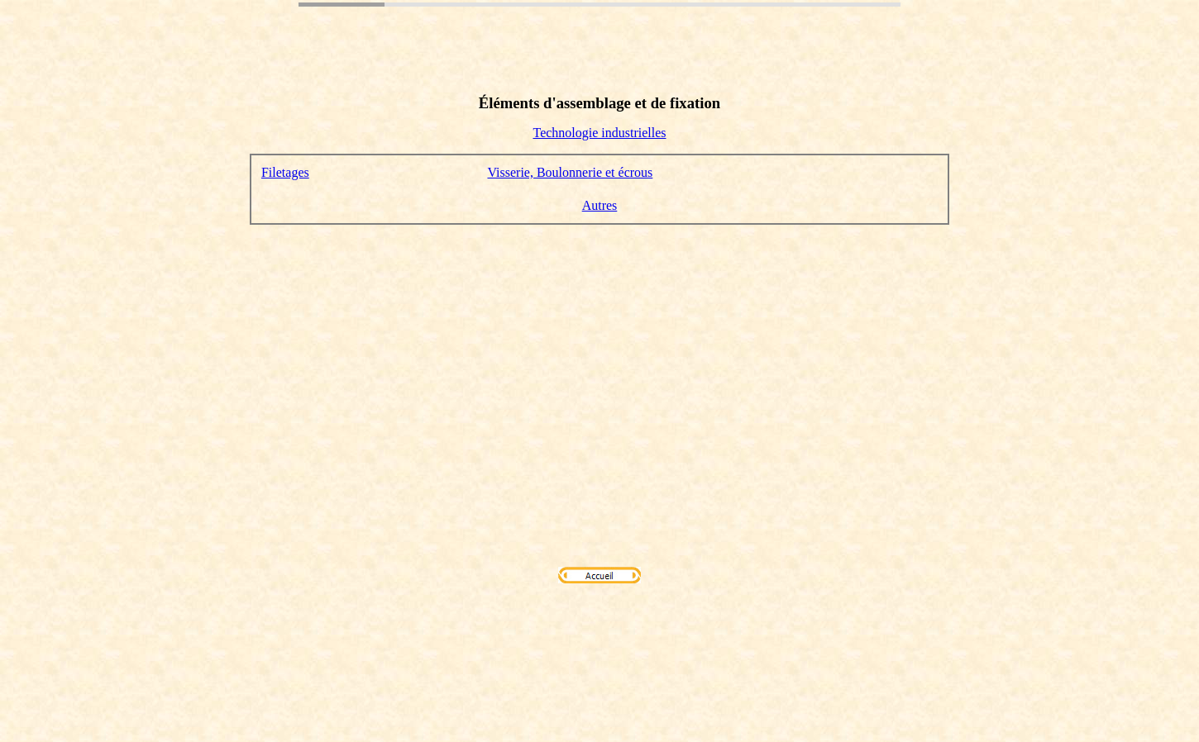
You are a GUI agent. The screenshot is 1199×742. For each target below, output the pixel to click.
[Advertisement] (599, 353)
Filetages (285, 172)
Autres (600, 205)
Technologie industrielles (599, 133)
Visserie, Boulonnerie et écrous (569, 172)
